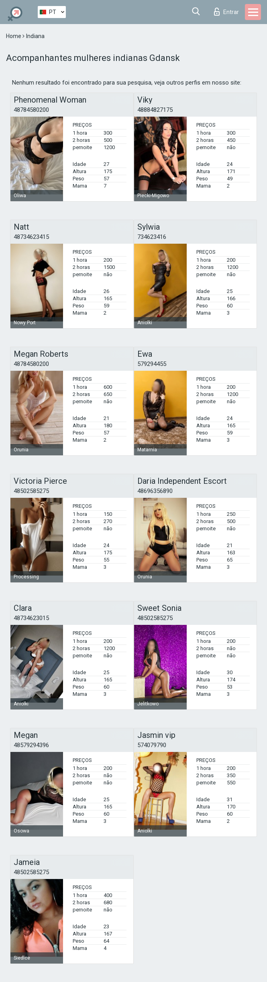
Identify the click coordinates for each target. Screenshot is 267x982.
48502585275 (31, 491)
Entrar (226, 11)
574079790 (151, 745)
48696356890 (155, 491)
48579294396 (31, 745)
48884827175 (155, 109)
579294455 (151, 364)
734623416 (151, 236)
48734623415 (31, 236)
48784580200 (31, 109)
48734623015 (31, 618)
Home (14, 36)
